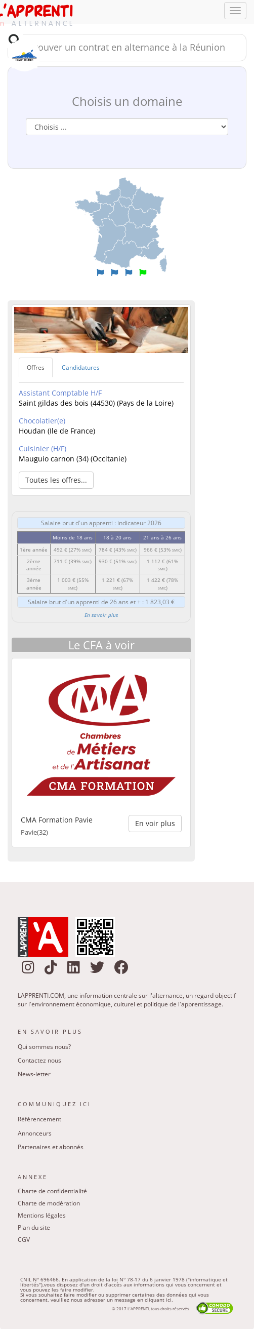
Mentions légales (42, 1215)
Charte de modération (49, 1203)
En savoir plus (101, 614)
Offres (36, 367)
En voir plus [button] (155, 823)
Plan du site (34, 1227)
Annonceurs (35, 1133)
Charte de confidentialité (52, 1191)
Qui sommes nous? (44, 1046)
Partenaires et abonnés (50, 1147)
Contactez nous (39, 1060)
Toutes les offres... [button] (56, 480)
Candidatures (81, 367)
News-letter (34, 1074)
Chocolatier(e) (42, 420)
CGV (24, 1239)
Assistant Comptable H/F (60, 393)
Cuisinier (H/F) (42, 448)
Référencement (39, 1119)
